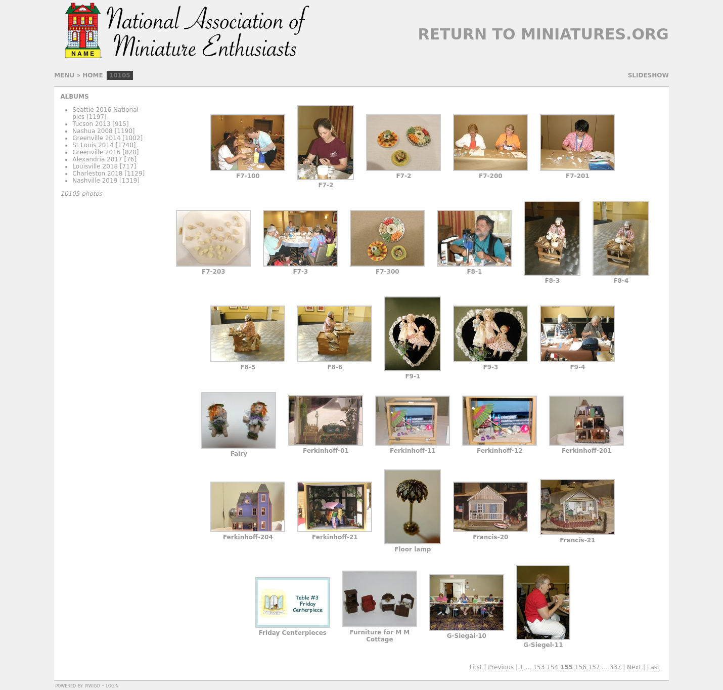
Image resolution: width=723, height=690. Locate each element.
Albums (74, 96)
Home (92, 75)
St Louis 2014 (93, 145)
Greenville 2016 (96, 152)
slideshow (648, 75)
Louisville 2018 (95, 166)
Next (634, 667)
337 (615, 667)
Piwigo (92, 685)
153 (539, 667)
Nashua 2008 (92, 131)
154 (552, 667)
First (475, 667)
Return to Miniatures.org (543, 34)
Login (112, 685)
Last (653, 667)
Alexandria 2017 (97, 159)
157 (594, 667)
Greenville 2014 (96, 138)
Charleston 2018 (97, 173)
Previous (501, 667)
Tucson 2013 (91, 123)
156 (580, 667)
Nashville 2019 (94, 180)
